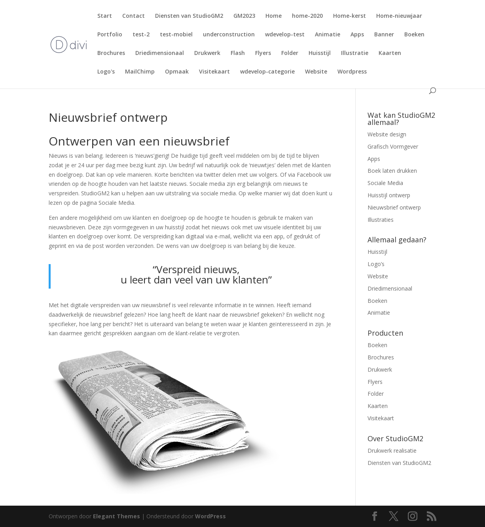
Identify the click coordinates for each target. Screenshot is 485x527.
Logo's (106, 72)
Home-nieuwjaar (399, 16)
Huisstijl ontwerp (389, 195)
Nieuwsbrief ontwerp (394, 207)
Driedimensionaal (159, 53)
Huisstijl (320, 53)
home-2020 (307, 16)
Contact (133, 16)
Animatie (327, 35)
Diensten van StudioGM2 (189, 16)
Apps (357, 35)
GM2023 (244, 16)
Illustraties (381, 219)
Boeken (414, 35)
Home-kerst (349, 16)
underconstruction (229, 35)
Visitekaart (214, 72)
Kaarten (390, 53)
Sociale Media (385, 183)
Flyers (263, 53)
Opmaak (177, 72)
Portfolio (109, 35)
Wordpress (352, 72)
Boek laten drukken (392, 170)
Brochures (111, 53)
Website (316, 72)
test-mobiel (176, 35)
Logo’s (376, 264)
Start (104, 16)
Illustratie (354, 53)
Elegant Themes (116, 516)
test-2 (141, 35)
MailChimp (140, 72)
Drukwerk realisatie (392, 450)
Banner (384, 35)
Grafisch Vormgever (393, 146)
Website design (387, 134)
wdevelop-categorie (267, 72)
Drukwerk (207, 53)
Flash (238, 53)
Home (273, 16)
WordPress (210, 516)
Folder (289, 53)
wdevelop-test (285, 35)
